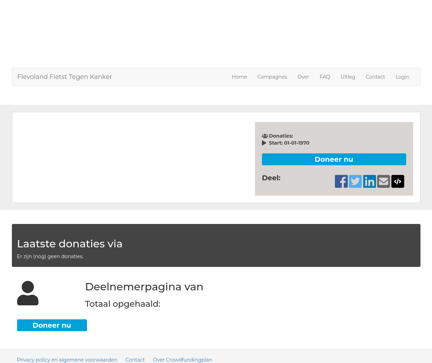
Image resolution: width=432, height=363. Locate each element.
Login (403, 77)
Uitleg (348, 77)
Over (303, 77)
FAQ (325, 77)
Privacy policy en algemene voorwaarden (67, 360)
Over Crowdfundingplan (182, 360)
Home (239, 77)
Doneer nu (334, 159)
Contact (375, 77)
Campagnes (272, 77)
